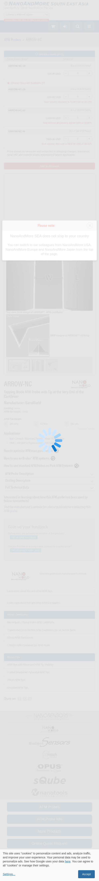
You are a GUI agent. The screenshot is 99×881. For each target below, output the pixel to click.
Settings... (9, 874)
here (67, 861)
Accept (86, 874)
